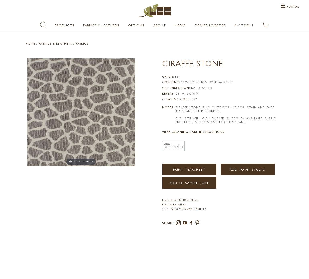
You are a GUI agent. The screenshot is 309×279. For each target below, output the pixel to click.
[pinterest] (197, 223)
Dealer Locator (210, 25)
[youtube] (185, 223)
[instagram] (179, 223)
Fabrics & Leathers (101, 25)
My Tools (244, 25)
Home (30, 43)
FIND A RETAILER (174, 204)
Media (180, 25)
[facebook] (192, 223)
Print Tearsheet (189, 169)
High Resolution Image (180, 200)
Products (64, 25)
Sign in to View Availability (184, 209)
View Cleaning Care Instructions (193, 132)
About (159, 25)
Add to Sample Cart (189, 182)
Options (136, 25)
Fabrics (82, 43)
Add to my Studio (248, 169)
